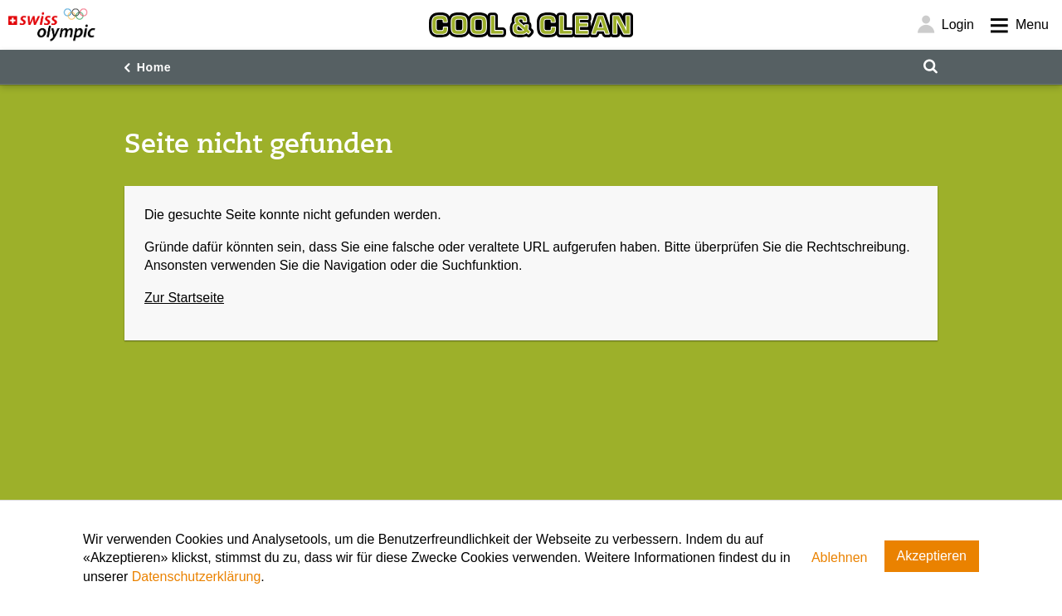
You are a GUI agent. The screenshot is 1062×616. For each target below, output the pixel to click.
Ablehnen (839, 557)
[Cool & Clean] (531, 25)
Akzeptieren (932, 556)
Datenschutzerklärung (196, 577)
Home (154, 67)
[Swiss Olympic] (51, 25)
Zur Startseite (184, 298)
